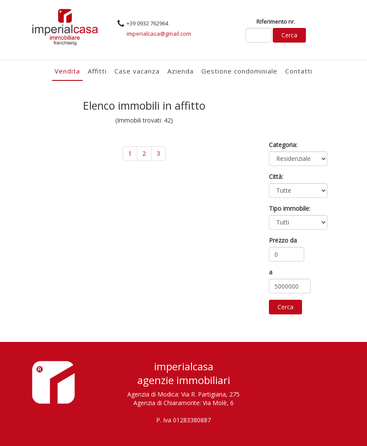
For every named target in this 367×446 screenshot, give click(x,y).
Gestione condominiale (239, 71)
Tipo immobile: (289, 208)
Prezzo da (283, 240)
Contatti (298, 71)
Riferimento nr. (275, 21)
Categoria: (283, 145)
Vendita (67, 71)
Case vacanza (137, 71)
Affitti (97, 71)
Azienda (180, 71)
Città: (276, 176)
